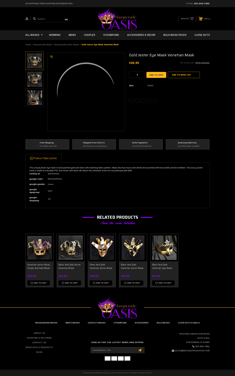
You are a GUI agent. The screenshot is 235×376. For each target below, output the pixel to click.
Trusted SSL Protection (142, 146)
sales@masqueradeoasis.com (192, 350)
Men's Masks (72, 322)
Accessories (142, 322)
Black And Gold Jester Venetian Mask (69, 266)
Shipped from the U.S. (94, 142)
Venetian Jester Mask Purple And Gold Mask (38, 266)
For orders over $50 (48, 146)
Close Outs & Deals (189, 322)
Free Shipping (47, 142)
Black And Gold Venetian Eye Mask (162, 266)
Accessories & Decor (141, 35)
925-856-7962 (202, 3)
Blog (39, 352)
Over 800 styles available (188, 146)
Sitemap (133, 372)
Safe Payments (140, 142)
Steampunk (111, 35)
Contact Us (39, 342)
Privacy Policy (145, 372)
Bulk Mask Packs (174, 35)
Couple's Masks (97, 322)
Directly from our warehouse (95, 146)
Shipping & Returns (39, 337)
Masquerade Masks (46, 322)
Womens (55, 35)
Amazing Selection (187, 142)
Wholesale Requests (39, 347)
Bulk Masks (163, 322)
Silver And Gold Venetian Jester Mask (101, 266)
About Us (39, 333)
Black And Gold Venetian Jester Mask (132, 266)
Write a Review (202, 62)
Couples (89, 35)
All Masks (34, 35)
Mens (72, 35)
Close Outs (202, 35)
